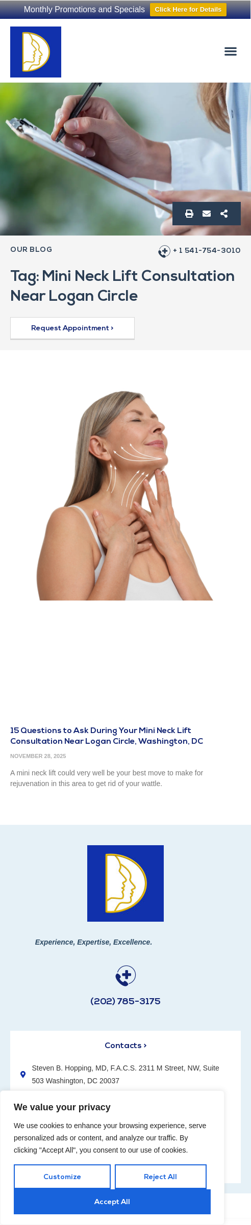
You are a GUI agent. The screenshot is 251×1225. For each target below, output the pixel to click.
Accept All (112, 1202)
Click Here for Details (188, 9)
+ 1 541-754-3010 (207, 251)
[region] (112, 1157)
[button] (231, 51)
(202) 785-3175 (125, 1002)
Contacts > (125, 1046)
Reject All (160, 1177)
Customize (62, 1177)
